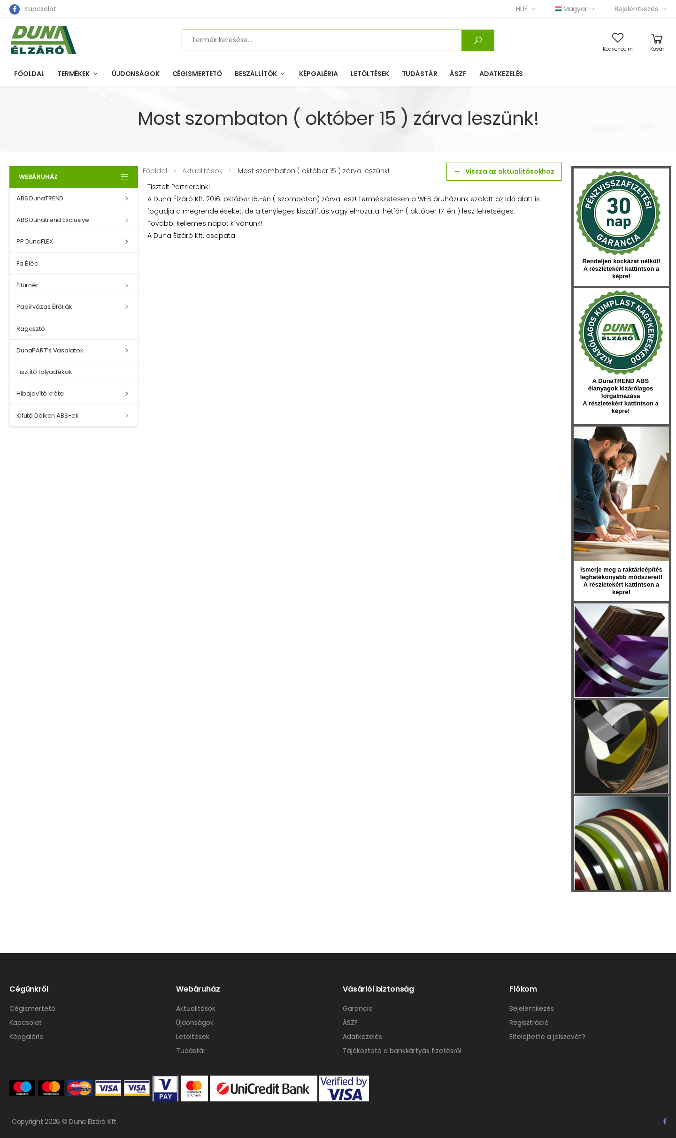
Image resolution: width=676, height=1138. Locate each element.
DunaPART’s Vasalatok (49, 350)
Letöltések (370, 73)
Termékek (73, 73)
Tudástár (420, 73)
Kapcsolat (40, 9)
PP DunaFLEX (34, 241)
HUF (522, 9)
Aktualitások (195, 1008)
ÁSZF (458, 73)
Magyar (571, 9)
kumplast (620, 332)
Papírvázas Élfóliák (44, 306)
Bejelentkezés (636, 9)
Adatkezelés (501, 73)
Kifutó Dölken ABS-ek (47, 415)
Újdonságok (136, 73)
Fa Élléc (27, 263)
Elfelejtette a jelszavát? (547, 1036)
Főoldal (29, 73)
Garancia (358, 1008)
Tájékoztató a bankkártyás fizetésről (402, 1050)
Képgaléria (318, 73)
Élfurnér (27, 285)
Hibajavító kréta (40, 393)
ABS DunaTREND (39, 198)
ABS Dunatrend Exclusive (52, 219)
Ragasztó (30, 328)
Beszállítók (256, 73)
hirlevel (621, 494)
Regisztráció (529, 1022)
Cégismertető (197, 73)
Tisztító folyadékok (44, 371)
